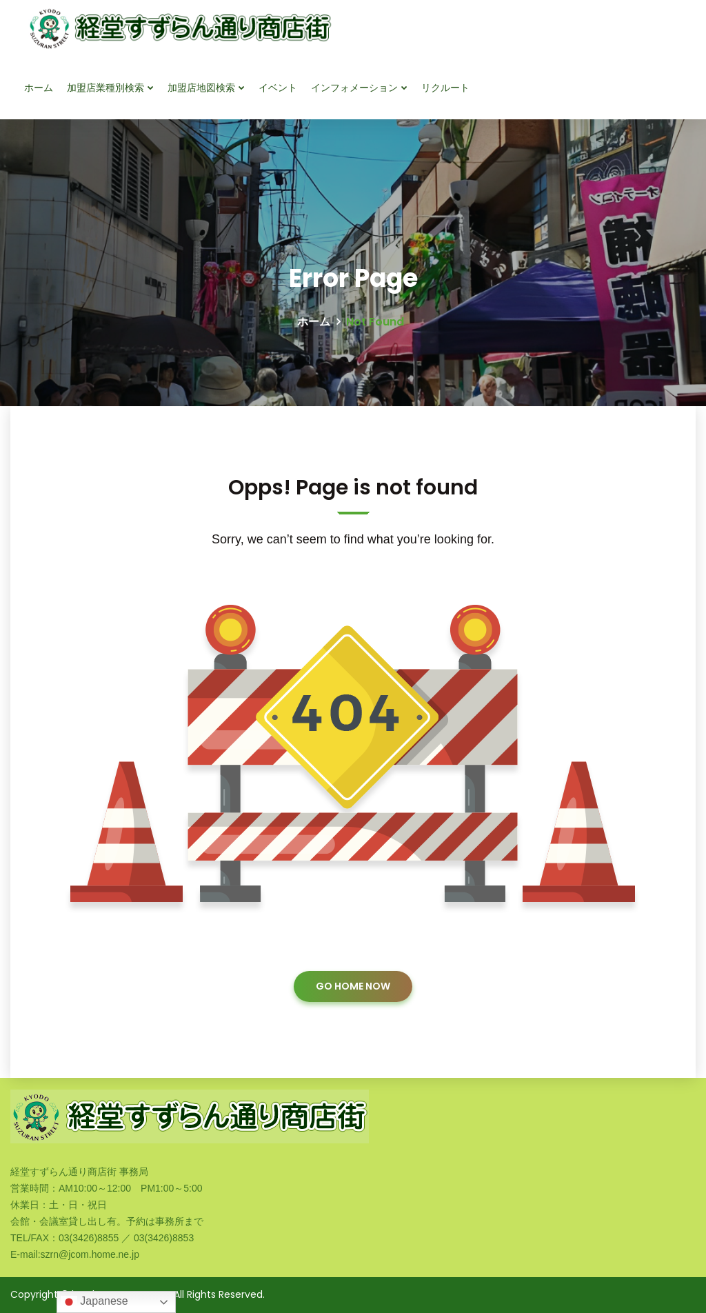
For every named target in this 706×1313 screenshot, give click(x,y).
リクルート (445, 87)
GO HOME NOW (353, 986)
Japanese (94, 1302)
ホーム (38, 87)
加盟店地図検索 (201, 87)
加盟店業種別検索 (105, 87)
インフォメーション (354, 87)
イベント (278, 87)
